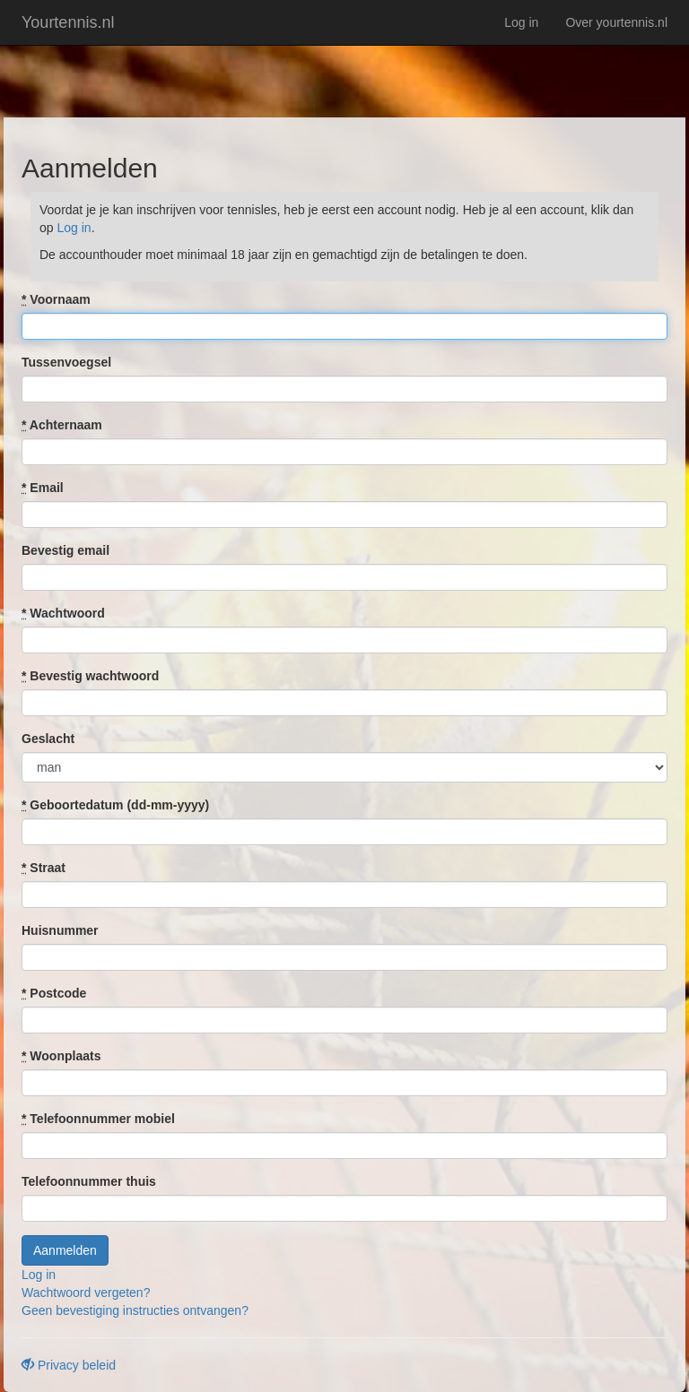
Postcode (54, 993)
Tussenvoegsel (66, 362)
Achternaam (62, 425)
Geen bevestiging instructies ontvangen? (135, 1310)
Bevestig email (65, 550)
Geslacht (48, 738)
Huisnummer (60, 930)
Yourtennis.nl (68, 22)
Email (43, 487)
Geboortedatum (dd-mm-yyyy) (115, 805)
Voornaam (56, 299)
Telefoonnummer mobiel (98, 1118)
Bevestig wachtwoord (90, 676)
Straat (43, 867)
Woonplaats (61, 1056)
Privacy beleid (69, 1365)
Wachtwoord (63, 613)
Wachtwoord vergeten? (86, 1292)
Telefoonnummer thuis (89, 1181)
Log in (521, 22)
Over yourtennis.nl (616, 22)
